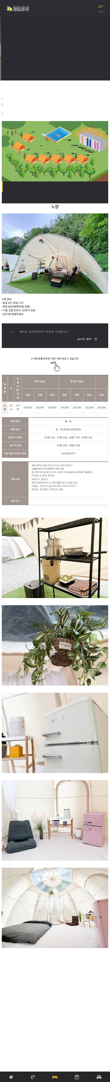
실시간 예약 (87, 339)
